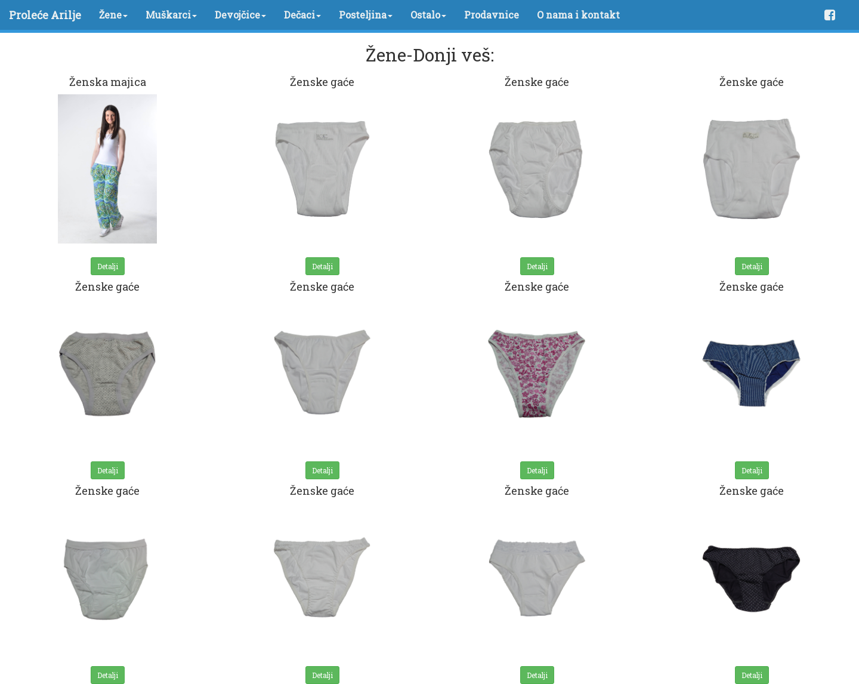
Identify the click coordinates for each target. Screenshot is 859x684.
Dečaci (302, 14)
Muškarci (171, 14)
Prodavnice (491, 14)
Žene (113, 14)
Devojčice (240, 14)
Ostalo (428, 14)
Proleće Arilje (45, 15)
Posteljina (366, 14)
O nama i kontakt (578, 14)
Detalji (107, 266)
